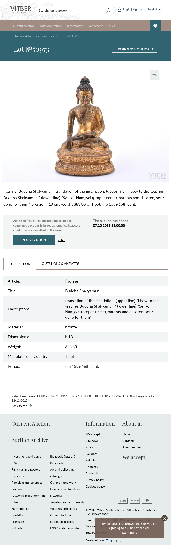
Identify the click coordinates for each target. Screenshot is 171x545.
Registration (34, 240)
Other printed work (63, 482)
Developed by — (104, 539)
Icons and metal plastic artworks (65, 492)
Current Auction (24, 26)
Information (75, 26)
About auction (132, 447)
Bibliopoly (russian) (62, 456)
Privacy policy (95, 480)
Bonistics (18, 515)
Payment (91, 454)
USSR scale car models (65, 528)
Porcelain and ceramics (27, 482)
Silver (15, 502)
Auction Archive (51, 26)
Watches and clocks (63, 508)
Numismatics (20, 508)
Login (124, 9)
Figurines (18, 476)
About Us (92, 473)
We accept (95, 26)
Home (18, 36)
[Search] (108, 10)
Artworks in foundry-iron (41, 36)
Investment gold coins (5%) (26, 459)
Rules (111, 26)
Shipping (91, 460)
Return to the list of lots (135, 49)
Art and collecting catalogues (62, 472)
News (126, 434)
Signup (137, 9)
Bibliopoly (56, 463)
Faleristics (18, 522)
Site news (92, 441)
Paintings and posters (26, 469)
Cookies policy (95, 486)
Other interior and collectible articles (62, 518)
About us (132, 423)
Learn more (129, 532)
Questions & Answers (61, 263)
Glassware (18, 489)
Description (19, 264)
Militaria (17, 528)
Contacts (92, 467)
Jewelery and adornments (67, 502)
